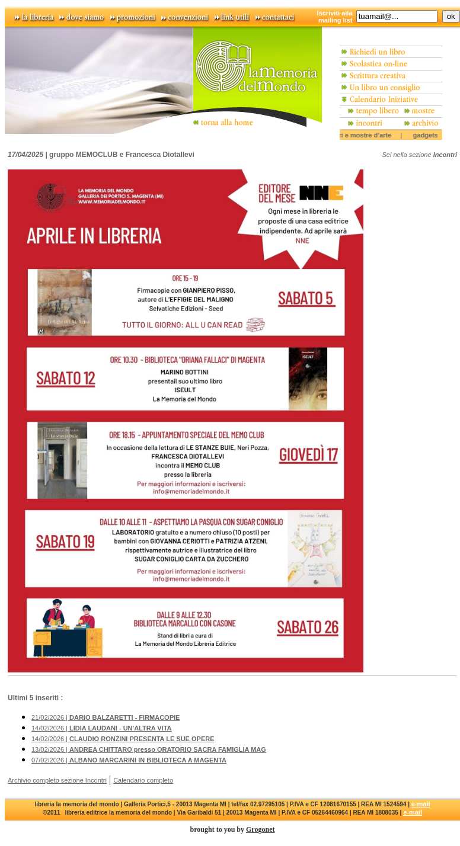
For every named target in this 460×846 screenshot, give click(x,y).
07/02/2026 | (128, 760)
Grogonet (260, 829)
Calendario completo (143, 780)
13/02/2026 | (148, 749)
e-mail (420, 803)
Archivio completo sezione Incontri (57, 780)
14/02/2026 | (101, 728)
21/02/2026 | (105, 717)
